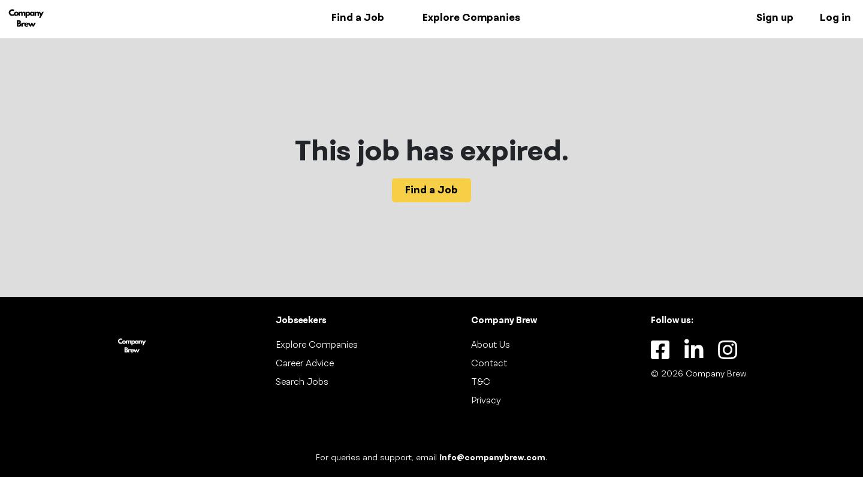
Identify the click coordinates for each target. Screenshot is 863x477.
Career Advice (305, 364)
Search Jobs (302, 382)
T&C (480, 382)
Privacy (486, 401)
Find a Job (357, 18)
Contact (489, 364)
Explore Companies (471, 18)
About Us (490, 345)
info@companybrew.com (492, 458)
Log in (835, 18)
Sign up (774, 18)
